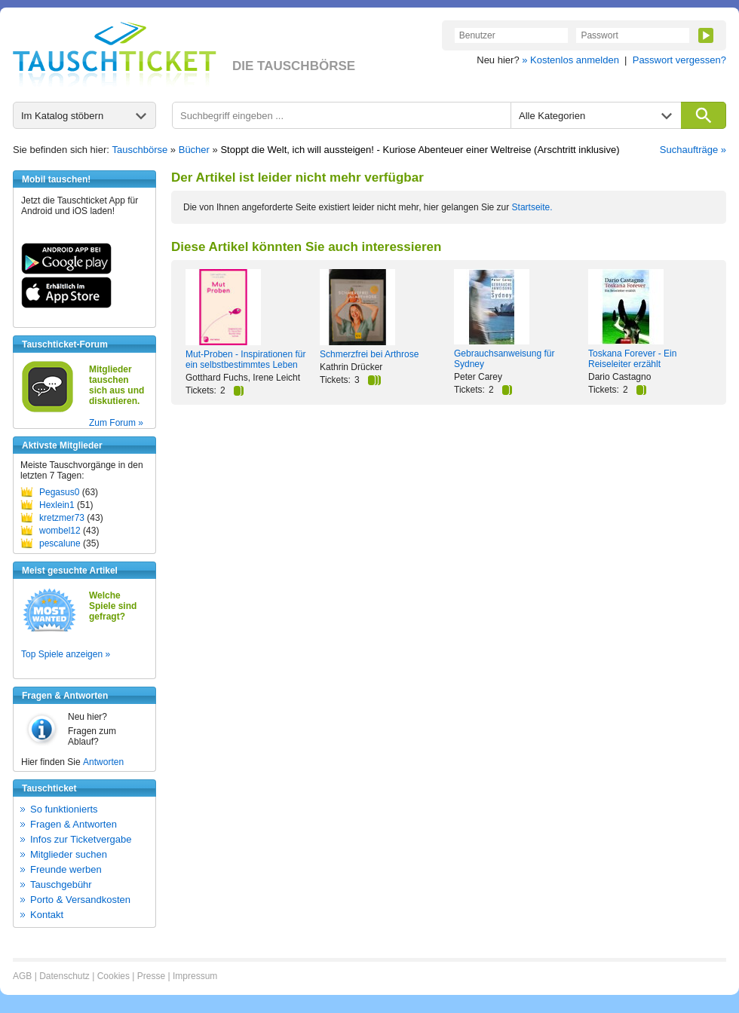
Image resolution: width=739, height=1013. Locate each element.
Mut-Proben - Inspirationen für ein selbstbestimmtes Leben (245, 359)
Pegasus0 (59, 492)
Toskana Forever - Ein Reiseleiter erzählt (632, 358)
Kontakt (46, 914)
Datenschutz (64, 976)
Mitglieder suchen (68, 854)
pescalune (60, 543)
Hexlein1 (57, 505)
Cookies (113, 976)
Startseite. (532, 207)
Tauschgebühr (61, 884)
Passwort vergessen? (679, 60)
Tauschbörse (140, 149)
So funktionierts (64, 809)
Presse (151, 976)
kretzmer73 (61, 518)
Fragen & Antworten (73, 824)
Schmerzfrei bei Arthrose (369, 354)
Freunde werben (66, 869)
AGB (22, 976)
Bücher (194, 149)
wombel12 (60, 530)
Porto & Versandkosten (80, 899)
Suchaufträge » (693, 149)
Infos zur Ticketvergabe (80, 839)
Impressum (195, 976)
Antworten (103, 762)
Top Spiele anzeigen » (65, 654)
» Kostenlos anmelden (570, 60)
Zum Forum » (116, 423)
